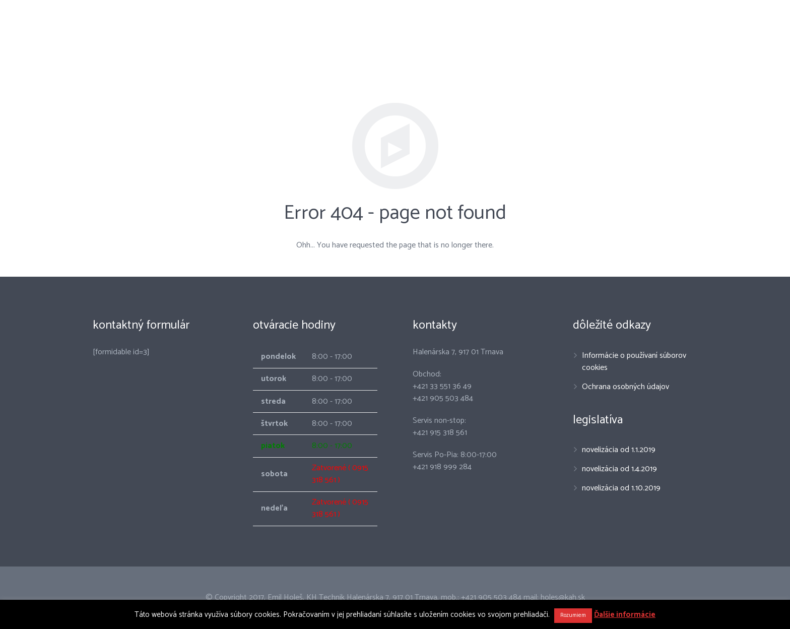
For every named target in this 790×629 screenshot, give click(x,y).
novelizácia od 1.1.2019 (618, 450)
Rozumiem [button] (573, 615)
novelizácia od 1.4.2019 (619, 469)
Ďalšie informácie (624, 615)
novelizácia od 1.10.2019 (621, 488)
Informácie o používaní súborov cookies (634, 361)
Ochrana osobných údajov (625, 387)
